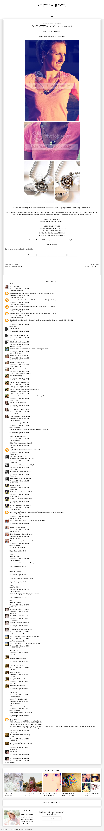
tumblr (62, 255)
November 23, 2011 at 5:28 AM (19, 324)
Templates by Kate (26, 829)
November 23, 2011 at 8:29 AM (19, 523)
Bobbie (12, 732)
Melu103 (12, 483)
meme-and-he (14, 346)
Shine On (18, 556)
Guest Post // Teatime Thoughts (32, 795)
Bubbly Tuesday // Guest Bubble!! (50, 795)
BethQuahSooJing (15, 290)
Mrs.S (11, 284)
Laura (11, 749)
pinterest (52, 255)
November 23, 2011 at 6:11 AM (19, 358)
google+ (72, 255)
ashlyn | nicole (14, 353)
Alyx (11, 326)
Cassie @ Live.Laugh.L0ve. (18, 373)
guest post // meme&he (9, 795)
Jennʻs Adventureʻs (15, 634)
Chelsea (12, 454)
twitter (42, 255)
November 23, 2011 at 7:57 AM (19, 501)
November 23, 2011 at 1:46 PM (19, 632)
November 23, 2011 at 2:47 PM (19, 661)
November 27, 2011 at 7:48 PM (19, 739)
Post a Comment (10, 762)
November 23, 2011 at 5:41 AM (19, 351)
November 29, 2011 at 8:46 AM (19, 754)
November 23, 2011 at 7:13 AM (19, 425)
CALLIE (12, 400)
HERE (63, 221)
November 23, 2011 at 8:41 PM (19, 695)
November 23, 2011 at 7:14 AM (19, 432)
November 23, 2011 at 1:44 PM (19, 618)
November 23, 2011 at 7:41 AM (19, 461)
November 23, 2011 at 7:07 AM (19, 405)
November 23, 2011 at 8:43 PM (19, 715)
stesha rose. (52, 6)
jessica (12, 607)
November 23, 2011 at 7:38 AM (19, 452)
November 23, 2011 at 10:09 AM (20, 574)
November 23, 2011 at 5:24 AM (19, 302)
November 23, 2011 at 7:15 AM (19, 439)
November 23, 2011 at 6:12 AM (19, 371)
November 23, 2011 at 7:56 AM (19, 488)
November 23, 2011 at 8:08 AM (19, 516)
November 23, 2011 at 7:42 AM (19, 481)
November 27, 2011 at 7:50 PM (19, 747)
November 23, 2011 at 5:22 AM (19, 295)
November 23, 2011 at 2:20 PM (19, 653)
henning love (13, 518)
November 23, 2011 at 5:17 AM (19, 289)
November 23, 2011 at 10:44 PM (19, 730)
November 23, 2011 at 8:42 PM (19, 701)
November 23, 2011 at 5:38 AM (19, 338)
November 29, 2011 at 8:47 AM (19, 761)
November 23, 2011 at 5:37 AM (19, 331)
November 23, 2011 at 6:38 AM (19, 391)
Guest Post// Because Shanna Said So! (90, 795)
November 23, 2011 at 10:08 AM (20, 559)
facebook (32, 255)
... (10, 447)
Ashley (12, 717)
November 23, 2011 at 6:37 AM (19, 378)
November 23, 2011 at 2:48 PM (19, 681)
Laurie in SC (13, 509)
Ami (11, 654)
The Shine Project (51, 207)
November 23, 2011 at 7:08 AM (19, 412)
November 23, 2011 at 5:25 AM (19, 316)
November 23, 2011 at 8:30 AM (19, 530)
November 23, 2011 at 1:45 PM (19, 625)
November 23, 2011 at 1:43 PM (19, 612)
